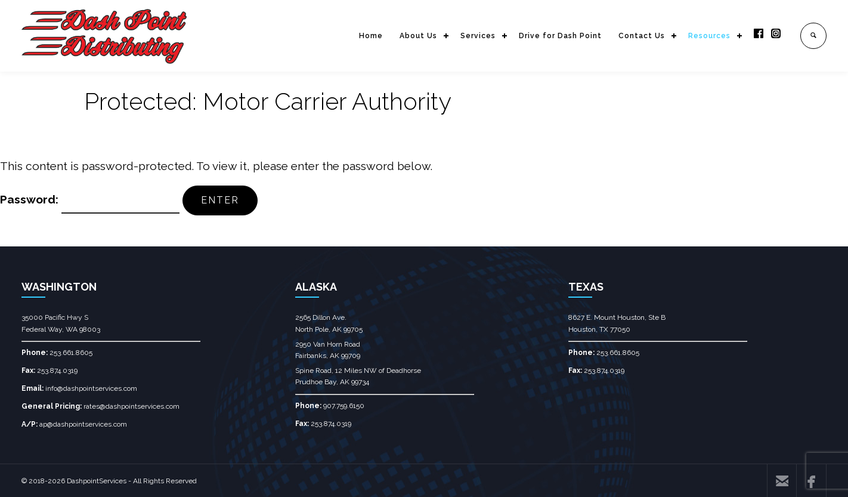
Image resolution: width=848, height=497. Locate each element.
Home (371, 36)
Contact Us (641, 36)
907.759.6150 (343, 406)
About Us (418, 36)
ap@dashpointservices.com (83, 424)
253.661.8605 (70, 352)
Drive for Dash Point (560, 36)
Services (478, 36)
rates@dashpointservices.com (131, 406)
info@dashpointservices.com (91, 388)
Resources (709, 36)
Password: (89, 199)
